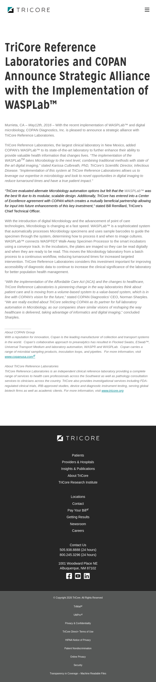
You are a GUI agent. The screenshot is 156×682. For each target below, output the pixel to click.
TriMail (77, 606)
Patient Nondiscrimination (78, 648)
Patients (78, 455)
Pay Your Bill (77, 510)
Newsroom (78, 524)
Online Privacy (78, 656)
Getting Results (78, 517)
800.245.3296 (70, 555)
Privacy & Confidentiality (78, 623)
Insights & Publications (78, 469)
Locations (78, 497)
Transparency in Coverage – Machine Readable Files (78, 673)
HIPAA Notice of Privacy (78, 640)
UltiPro (77, 615)
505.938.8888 (70, 550)
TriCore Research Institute (78, 482)
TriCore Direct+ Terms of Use (78, 631)
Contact (78, 504)
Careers (78, 531)
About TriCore (78, 476)
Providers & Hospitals (78, 462)
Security (78, 665)
